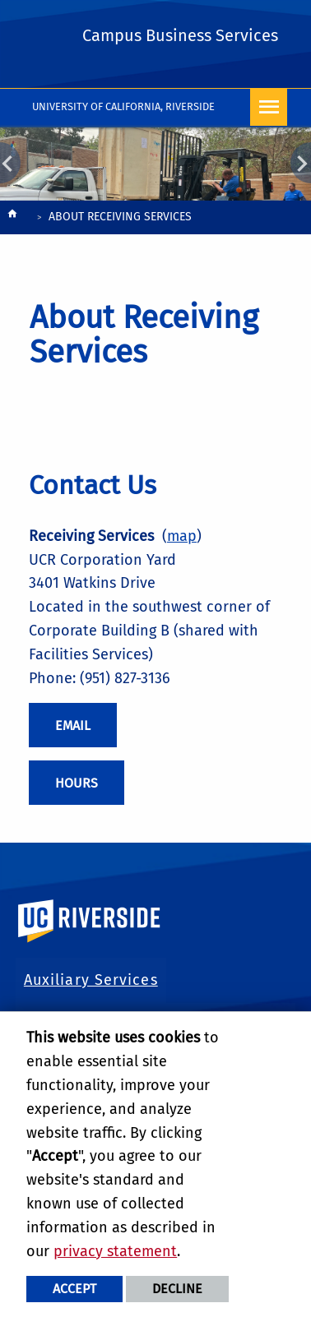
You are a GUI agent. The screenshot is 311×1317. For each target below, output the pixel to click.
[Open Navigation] (268, 107)
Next (300, 162)
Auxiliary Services (91, 980)
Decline (177, 1288)
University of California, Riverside (123, 106)
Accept (74, 1288)
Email (73, 725)
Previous (10, 162)
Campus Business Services (180, 35)
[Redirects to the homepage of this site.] (12, 218)
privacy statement (115, 1251)
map (182, 536)
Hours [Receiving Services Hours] (76, 783)
